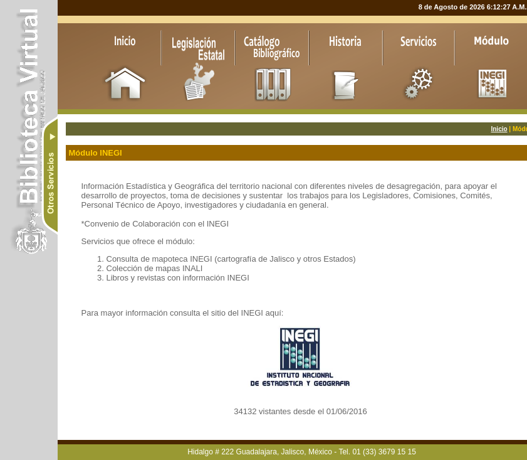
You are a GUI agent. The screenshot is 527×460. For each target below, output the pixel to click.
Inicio (499, 129)
